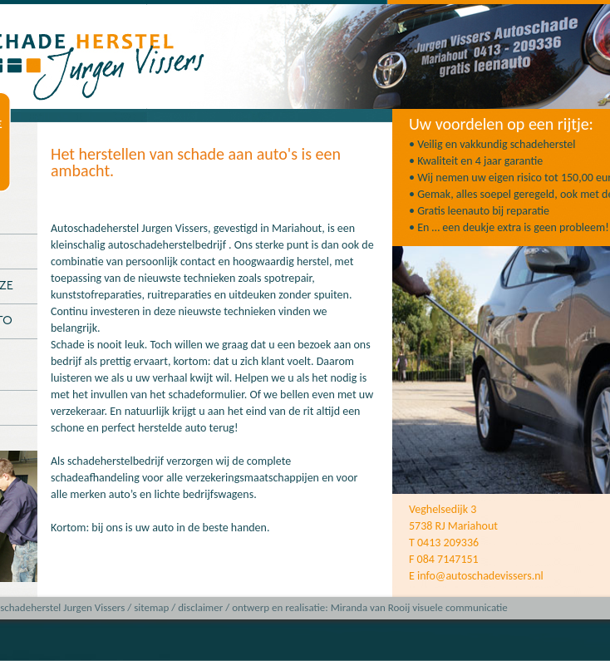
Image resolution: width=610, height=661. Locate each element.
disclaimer (200, 607)
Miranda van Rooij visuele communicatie (419, 607)
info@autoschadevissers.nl (480, 576)
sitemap (151, 607)
